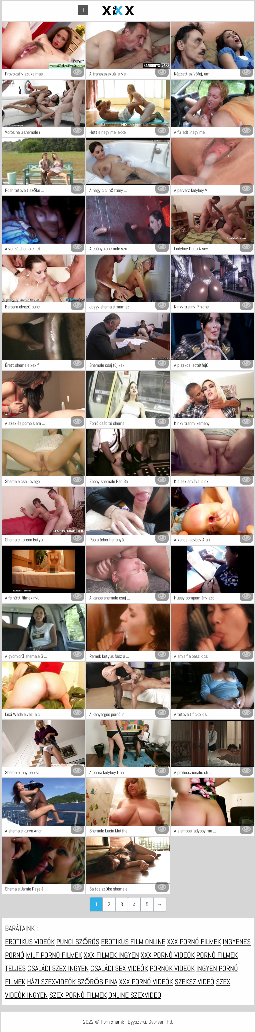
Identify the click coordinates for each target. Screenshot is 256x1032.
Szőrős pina (97, 981)
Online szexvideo (134, 995)
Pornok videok (172, 968)
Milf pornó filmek (54, 955)
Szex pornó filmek (78, 995)
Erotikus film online (133, 941)
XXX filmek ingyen (111, 955)
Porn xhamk (113, 1021)
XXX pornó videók (168, 955)
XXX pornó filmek (194, 941)
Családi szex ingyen (58, 968)
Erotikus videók (30, 941)
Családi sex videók (119, 968)
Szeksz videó (194, 981)
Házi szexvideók (52, 981)
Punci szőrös (77, 941)
